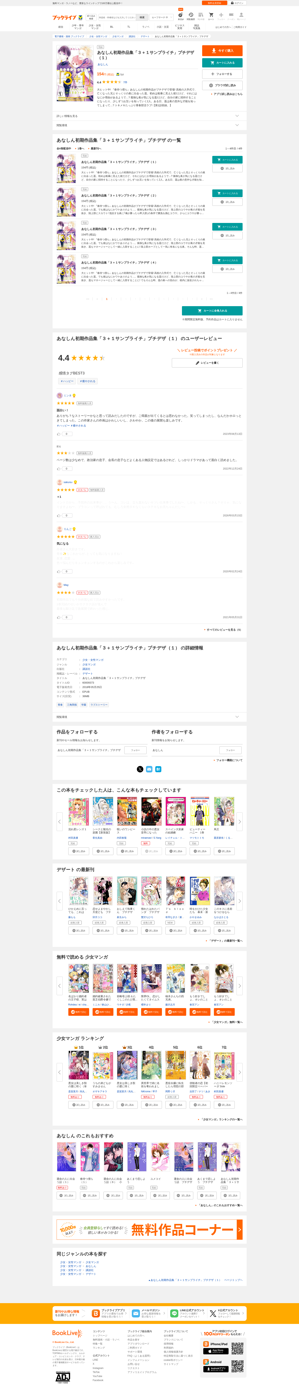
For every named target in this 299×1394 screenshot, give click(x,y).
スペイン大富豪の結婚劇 (174, 831)
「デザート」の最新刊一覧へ (225, 940)
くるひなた (231, 837)
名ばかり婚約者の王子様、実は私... (77, 999)
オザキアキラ (100, 1091)
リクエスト (134, 1368)
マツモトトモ (197, 837)
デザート (87, 673)
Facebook (98, 1380)
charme (86, 1004)
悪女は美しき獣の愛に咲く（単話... (77, 1086)
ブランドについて (173, 1339)
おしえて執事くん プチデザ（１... (126, 912)
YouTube (97, 1376)
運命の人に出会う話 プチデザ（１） (183, 1182)
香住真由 (97, 837)
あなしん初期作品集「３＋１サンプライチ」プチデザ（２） (119, 195)
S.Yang (157, 837)
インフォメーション (138, 1360)
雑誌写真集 (196, 27)
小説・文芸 (163, 26)
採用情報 (168, 1343)
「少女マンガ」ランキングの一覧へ (222, 1119)
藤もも (72, 917)
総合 (60, 26)
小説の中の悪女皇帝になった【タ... (150, 832)
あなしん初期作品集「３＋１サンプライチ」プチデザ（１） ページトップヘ (195, 1280)
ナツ (201, 1091)
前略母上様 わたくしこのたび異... (127, 998)
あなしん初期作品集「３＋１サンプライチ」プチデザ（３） (119, 229)
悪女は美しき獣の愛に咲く (126, 1085)
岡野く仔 (170, 1091)
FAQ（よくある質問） (140, 1355)
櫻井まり (146, 1004)
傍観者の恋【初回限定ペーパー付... (199, 1086)
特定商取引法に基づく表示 (178, 1355)
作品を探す (134, 1339)
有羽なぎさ (171, 917)
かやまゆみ (196, 917)
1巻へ (81, 148)
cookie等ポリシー (173, 1360)
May (66, 584)
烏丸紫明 (85, 1091)
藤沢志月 (170, 1004)
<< (87, 298)
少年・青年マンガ (78, 27)
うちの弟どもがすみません (102, 1085)
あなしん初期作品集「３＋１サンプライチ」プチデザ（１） (119, 162)
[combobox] (117, 17)
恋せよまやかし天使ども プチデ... (102, 912)
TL (128, 26)
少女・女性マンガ (95, 27)
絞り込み (91, 17)
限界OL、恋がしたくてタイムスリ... (150, 999)
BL (111, 26)
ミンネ (68, 395)
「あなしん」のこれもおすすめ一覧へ (220, 1205)
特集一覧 (97, 1343)
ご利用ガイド (240, 27)
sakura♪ (68, 482)
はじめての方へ (223, 27)
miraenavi (146, 837)
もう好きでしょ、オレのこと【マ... (199, 999)
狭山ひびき (108, 1004)
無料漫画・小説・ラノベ (106, 1339)
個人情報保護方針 (173, 1351)
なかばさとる (221, 917)
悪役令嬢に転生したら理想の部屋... (174, 1086)
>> (211, 298)
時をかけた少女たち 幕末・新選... (199, 912)
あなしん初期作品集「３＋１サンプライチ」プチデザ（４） (119, 262)
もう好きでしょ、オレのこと (223, 998)
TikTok (96, 1372)
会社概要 (168, 1335)
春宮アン (194, 1004)
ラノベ (145, 26)
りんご (68, 528)
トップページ (100, 1335)
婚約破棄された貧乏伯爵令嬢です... (102, 999)
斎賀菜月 (73, 1091)
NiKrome (146, 1091)
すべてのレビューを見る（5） (224, 629)
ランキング (99, 1347)
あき (207, 1091)
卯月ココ (97, 917)
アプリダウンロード (138, 1343)
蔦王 (216, 829)
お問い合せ (134, 1364)
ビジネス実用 (180, 27)
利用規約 (168, 1347)
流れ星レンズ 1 (77, 829)
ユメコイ (155, 1178)
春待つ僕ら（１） (86, 1180)
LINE (95, 1359)
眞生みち (122, 917)
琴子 (154, 1091)
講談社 (86, 668)
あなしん (103, 64)
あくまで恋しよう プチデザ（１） (206, 1182)
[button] (78, 851)
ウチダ (120, 1004)
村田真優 (73, 837)
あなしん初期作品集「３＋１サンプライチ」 (230, 1182)
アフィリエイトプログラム (142, 1372)
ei (79, 1004)
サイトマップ (171, 1364)
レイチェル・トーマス (177, 837)
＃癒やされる (87, 381)
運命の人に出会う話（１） (66, 1180)
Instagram (98, 1368)
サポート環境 (135, 1351)
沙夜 (128, 1004)
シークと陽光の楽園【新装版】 (102, 831)
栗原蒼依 (219, 837)
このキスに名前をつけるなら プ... (223, 912)
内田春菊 (122, 837)
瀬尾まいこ (185, 917)
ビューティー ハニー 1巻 (199, 831)
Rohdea (72, 1004)
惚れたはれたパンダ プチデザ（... (150, 912)
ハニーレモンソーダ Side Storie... (223, 1086)
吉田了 (193, 1091)
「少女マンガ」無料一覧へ (227, 1022)
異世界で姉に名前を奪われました (150, 1086)
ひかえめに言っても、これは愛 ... (77, 912)
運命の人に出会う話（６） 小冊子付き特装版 (113, 1182)
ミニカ (96, 1004)
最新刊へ (96, 148)
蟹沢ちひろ (147, 917)
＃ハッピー (67, 381)
